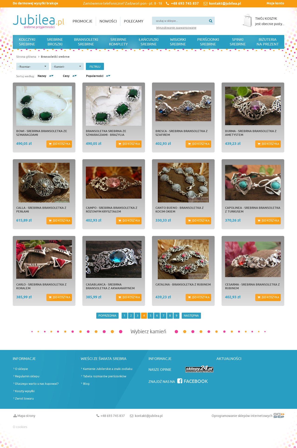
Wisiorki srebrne (178, 42)
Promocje (82, 21)
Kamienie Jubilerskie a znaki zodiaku (107, 369)
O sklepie (21, 369)
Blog (86, 384)
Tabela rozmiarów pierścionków (104, 376)
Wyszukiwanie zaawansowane (176, 28)
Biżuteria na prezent (268, 42)
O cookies (20, 427)
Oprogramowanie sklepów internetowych (248, 417)
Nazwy (42, 76)
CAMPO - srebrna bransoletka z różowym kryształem (111, 209)
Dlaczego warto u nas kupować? (36, 384)
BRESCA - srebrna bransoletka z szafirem (181, 133)
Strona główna (26, 57)
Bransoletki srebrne (86, 42)
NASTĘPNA (191, 316)
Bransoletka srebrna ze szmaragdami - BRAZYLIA (106, 133)
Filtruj (95, 67)
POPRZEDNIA (107, 316)
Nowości (108, 21)
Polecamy (133, 21)
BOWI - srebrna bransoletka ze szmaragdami (41, 133)
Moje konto (275, 3)
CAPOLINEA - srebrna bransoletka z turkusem (252, 209)
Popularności (94, 76)
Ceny (66, 76)
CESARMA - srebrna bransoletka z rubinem (252, 286)
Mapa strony (26, 416)
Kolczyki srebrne (27, 42)
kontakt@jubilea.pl (225, 3)
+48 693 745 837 (185, 3)
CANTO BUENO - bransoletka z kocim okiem (179, 209)
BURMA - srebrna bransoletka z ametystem (251, 133)
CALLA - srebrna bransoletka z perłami (41, 209)
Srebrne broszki (55, 42)
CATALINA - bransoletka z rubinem (183, 284)
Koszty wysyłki (25, 391)
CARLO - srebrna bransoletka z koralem (41, 286)
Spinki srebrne (238, 42)
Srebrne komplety (118, 42)
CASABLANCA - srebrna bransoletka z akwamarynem (110, 286)
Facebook (196, 381)
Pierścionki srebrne (208, 42)
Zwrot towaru (24, 398)
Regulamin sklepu (27, 376)
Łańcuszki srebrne (148, 42)
